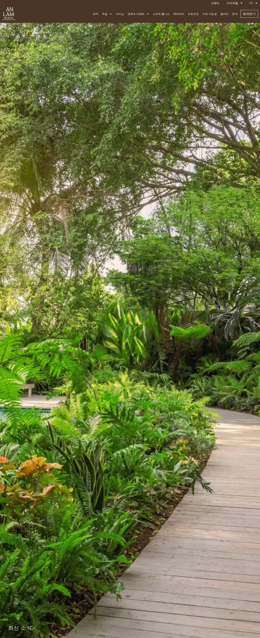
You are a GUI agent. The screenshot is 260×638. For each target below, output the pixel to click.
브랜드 (215, 3)
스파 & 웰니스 (161, 13)
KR (253, 3)
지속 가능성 (210, 13)
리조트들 (235, 3)
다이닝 (120, 13)
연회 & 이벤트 (138, 14)
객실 (107, 14)
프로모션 (193, 13)
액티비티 (178, 13)
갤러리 (224, 13)
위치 (96, 13)
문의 (235, 13)
